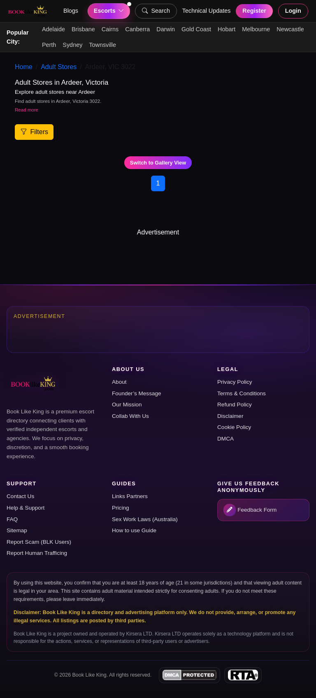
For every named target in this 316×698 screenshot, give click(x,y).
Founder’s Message (136, 393)
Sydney (72, 45)
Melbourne (256, 29)
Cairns (110, 29)
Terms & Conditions (241, 393)
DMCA (225, 439)
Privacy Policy (234, 382)
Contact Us (20, 496)
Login (293, 10)
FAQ (12, 519)
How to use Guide (134, 530)
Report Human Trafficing (37, 553)
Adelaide (53, 29)
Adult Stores (59, 66)
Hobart (226, 29)
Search (156, 11)
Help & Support (25, 508)
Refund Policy (234, 404)
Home (24, 66)
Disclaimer (230, 416)
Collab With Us (130, 416)
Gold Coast (196, 29)
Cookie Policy (234, 427)
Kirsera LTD (139, 634)
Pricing (120, 508)
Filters (34, 131)
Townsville (102, 45)
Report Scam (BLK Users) (39, 542)
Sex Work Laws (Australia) (145, 519)
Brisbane (83, 29)
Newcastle (290, 29)
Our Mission (127, 404)
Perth (49, 45)
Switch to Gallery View (158, 163)
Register (254, 10)
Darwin (165, 29)
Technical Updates (206, 10)
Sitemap (17, 530)
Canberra (137, 29)
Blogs (70, 10)
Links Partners (130, 496)
